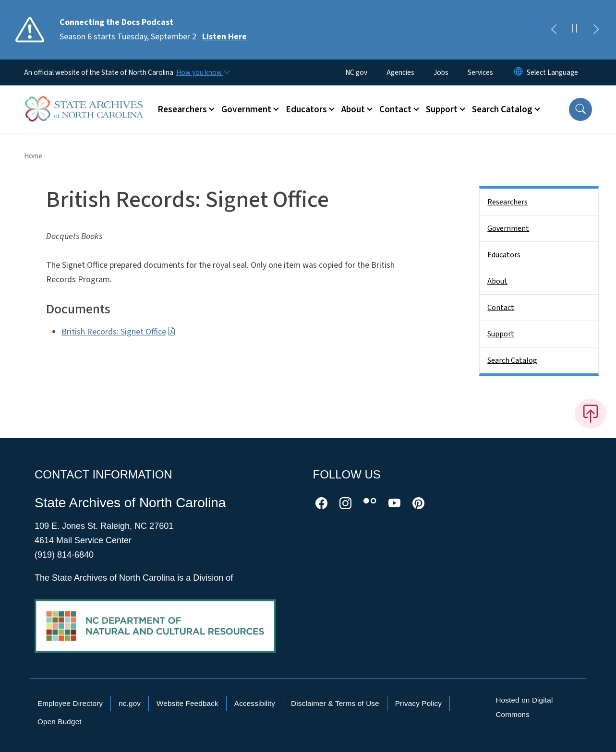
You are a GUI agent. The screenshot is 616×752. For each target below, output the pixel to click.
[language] (552, 72)
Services (480, 72)
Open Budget (59, 721)
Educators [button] (306, 109)
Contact (500, 307)
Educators (503, 255)
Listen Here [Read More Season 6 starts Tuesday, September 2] (224, 37)
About (497, 281)
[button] (580, 109)
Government (508, 228)
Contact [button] (395, 109)
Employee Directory (70, 703)
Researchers (507, 202)
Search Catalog (512, 360)
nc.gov (130, 703)
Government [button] (246, 109)
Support (500, 334)
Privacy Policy (418, 703)
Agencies (400, 72)
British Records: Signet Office (118, 332)
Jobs (441, 72)
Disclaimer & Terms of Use (335, 703)
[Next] (595, 30)
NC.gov (356, 72)
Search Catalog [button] (502, 109)
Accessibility (254, 703)
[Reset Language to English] (518, 72)
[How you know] (202, 72)
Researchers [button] (182, 109)
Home (33, 156)
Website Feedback (187, 703)
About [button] (353, 109)
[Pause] (574, 30)
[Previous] (553, 30)
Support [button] (442, 109)
